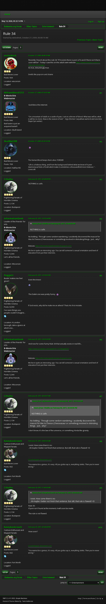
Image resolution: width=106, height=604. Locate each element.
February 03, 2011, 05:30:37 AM (39, 396)
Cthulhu (8, 179)
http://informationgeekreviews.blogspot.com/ (53, 246)
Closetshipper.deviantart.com (40, 460)
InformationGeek (13, 218)
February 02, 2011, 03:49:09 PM (39, 179)
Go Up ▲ (100, 598)
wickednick (10, 55)
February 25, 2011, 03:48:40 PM (39, 527)
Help (79, 598)
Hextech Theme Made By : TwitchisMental (18, 601)
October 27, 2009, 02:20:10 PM (39, 141)
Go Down (7, 48)
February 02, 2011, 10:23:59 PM (39, 339)
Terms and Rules (89, 598)
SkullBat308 (10, 141)
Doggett (9, 275)
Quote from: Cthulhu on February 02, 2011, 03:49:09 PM (53, 223)
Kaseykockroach (13, 440)
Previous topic (84, 40)
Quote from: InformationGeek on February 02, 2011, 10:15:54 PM (57, 401)
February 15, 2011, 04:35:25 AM (39, 441)
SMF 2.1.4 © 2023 (9, 598)
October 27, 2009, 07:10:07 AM (39, 93)
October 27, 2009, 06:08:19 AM (39, 55)
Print (100, 48)
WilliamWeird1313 (14, 92)
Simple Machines (21, 598)
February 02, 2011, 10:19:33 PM (39, 275)
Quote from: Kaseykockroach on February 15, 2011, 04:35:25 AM (57, 493)
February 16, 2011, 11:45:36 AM (39, 487)
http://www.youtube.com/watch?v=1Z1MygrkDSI (48, 349)
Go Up (5, 572)
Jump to (64, 582)
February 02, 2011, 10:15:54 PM (39, 218)
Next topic (98, 40)
